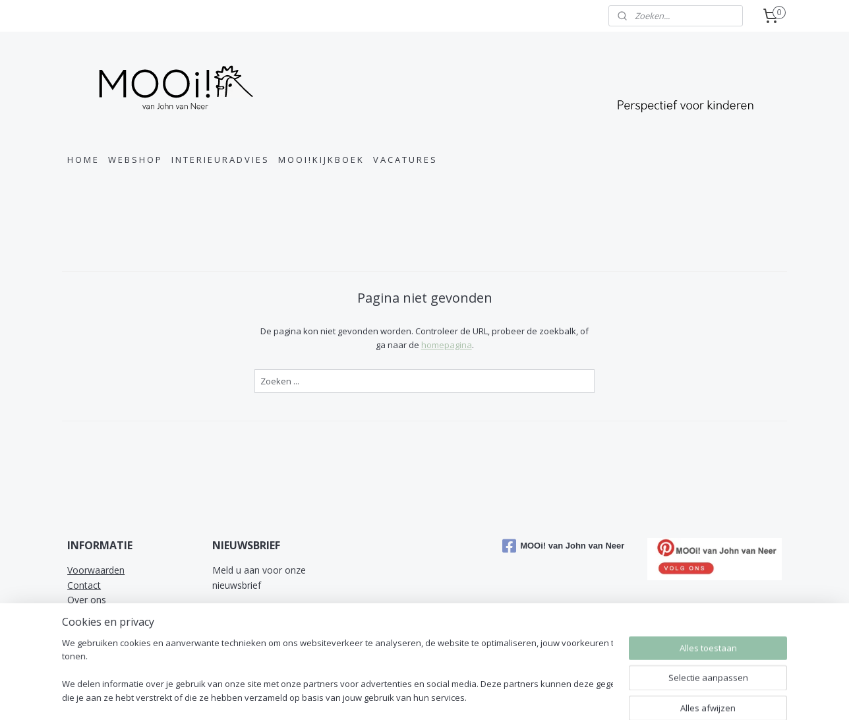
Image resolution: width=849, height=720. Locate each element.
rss (518, 696)
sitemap (491, 696)
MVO (77, 615)
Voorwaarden (96, 570)
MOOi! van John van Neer (563, 546)
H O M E (82, 159)
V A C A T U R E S (404, 159)
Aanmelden (246, 614)
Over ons (86, 599)
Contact (84, 585)
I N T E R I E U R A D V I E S (219, 159)
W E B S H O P (134, 159)
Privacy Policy (96, 629)
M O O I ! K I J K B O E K (320, 159)
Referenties (91, 644)
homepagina (446, 345)
